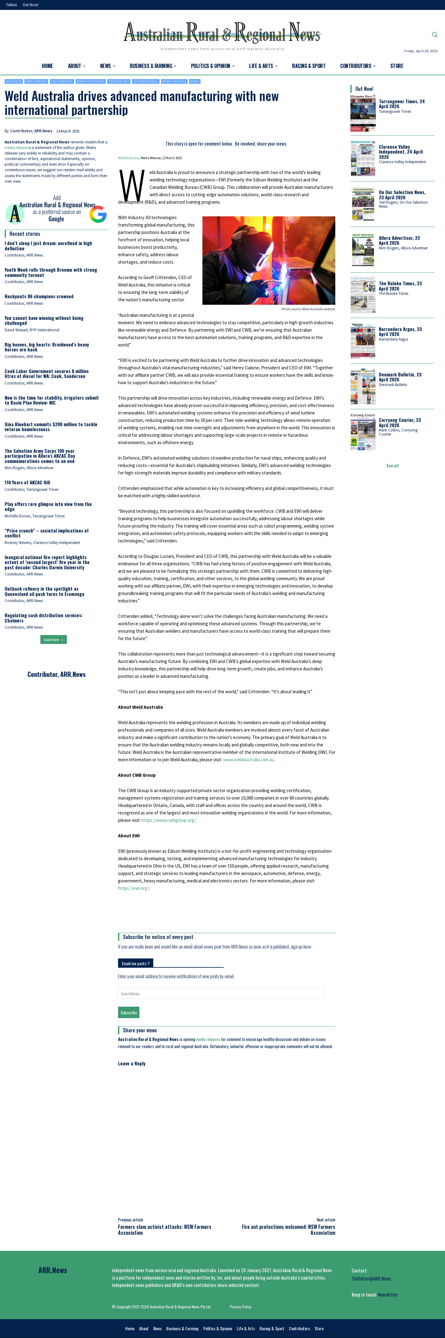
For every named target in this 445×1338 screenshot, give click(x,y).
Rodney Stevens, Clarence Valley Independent (42, 542)
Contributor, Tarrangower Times (31, 489)
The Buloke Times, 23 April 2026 (400, 286)
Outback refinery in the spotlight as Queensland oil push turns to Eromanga (44, 591)
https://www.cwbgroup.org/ (169, 820)
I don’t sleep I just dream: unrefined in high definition (48, 246)
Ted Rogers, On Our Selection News (403, 204)
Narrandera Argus (393, 339)
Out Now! (364, 88)
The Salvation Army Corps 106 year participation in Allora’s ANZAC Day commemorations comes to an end (40, 455)
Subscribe (129, 1012)
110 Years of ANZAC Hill (27, 482)
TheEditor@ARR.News (371, 1278)
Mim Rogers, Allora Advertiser (29, 467)
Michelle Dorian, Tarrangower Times (35, 516)
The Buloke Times (393, 293)
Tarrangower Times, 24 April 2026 (402, 104)
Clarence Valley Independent (402, 161)
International (145, 81)
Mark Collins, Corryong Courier (398, 432)
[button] (434, 34)
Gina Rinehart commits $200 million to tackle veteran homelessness (51, 427)
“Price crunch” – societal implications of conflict (47, 533)
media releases (208, 1039)
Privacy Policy (240, 1306)
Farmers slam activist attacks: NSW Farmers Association (164, 1229)
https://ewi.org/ (133, 888)
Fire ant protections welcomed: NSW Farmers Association (288, 1229)
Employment (36, 81)
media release (16, 147)
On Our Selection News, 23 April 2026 (402, 195)
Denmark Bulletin (393, 384)
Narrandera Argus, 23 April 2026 (400, 331)
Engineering (62, 81)
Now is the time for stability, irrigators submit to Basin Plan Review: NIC (52, 400)
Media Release (174, 81)
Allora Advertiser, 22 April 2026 (399, 240)
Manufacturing (91, 81)
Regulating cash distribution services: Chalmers (44, 618)
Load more (54, 639)
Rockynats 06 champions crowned (39, 296)
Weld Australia (128, 158)
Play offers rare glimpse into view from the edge (48, 506)
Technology (118, 81)
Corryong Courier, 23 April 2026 (400, 422)
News (195, 81)
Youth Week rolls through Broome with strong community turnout (51, 272)
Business (14, 81)
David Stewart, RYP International (32, 330)
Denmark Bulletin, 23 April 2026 (400, 377)
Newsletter (388, 1294)
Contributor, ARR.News (31, 131)
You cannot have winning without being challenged (44, 320)
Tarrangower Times (395, 111)
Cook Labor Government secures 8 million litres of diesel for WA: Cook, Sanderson (47, 373)
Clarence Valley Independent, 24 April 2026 (401, 151)
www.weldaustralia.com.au (248, 759)
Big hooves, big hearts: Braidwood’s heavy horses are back (47, 347)
